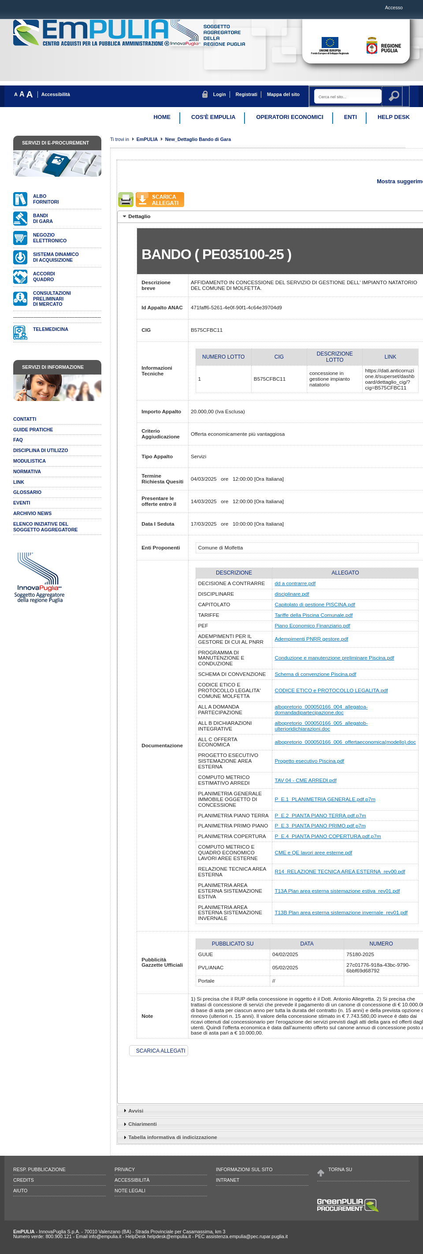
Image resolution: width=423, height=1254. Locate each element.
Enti (350, 117)
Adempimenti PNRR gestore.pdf (311, 639)
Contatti (24, 419)
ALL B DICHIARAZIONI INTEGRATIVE (225, 725)
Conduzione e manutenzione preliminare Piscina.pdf (334, 657)
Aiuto (20, 1190)
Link (18, 482)
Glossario (27, 492)
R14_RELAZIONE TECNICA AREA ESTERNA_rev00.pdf (340, 871)
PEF (203, 625)
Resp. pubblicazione (39, 1169)
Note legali (130, 1190)
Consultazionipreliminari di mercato (52, 298)
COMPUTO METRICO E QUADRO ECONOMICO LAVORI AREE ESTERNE (228, 852)
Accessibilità (55, 94)
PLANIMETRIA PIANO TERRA (233, 815)
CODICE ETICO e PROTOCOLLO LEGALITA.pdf (331, 690)
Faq (18, 439)
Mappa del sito (283, 94)
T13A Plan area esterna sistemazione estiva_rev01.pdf (337, 891)
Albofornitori (46, 198)
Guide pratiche (33, 429)
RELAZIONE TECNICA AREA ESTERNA (232, 871)
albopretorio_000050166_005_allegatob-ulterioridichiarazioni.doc (321, 725)
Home (162, 117)
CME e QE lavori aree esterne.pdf (313, 852)
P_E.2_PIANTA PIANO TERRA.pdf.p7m (320, 815)
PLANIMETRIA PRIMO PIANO (233, 825)
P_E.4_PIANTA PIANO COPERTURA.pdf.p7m (328, 836)
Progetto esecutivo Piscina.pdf (309, 761)
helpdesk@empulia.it (169, 1236)
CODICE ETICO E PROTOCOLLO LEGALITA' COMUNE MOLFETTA (229, 690)
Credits (23, 1180)
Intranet (227, 1180)
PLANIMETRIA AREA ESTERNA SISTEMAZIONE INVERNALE (230, 912)
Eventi (21, 502)
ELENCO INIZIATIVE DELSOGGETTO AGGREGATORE (45, 526)
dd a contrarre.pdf (295, 583)
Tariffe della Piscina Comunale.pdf (313, 615)
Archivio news (32, 513)
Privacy (125, 1169)
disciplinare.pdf (292, 594)
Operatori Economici (289, 117)
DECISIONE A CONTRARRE (231, 583)
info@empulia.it (105, 1236)
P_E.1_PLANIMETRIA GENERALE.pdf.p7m (325, 799)
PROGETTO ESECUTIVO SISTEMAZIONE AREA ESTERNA (228, 760)
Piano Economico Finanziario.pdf (312, 625)
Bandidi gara (43, 218)
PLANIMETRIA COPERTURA (232, 836)
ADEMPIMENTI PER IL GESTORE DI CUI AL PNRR (230, 639)
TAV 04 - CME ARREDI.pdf (305, 780)
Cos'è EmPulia (213, 117)
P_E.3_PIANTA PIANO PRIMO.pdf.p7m (320, 825)
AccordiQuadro (44, 276)
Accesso (394, 7)
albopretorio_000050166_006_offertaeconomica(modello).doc (345, 742)
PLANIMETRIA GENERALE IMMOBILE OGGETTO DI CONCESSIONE (230, 799)
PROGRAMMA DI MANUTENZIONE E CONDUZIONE (221, 658)
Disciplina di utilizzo (40, 450)
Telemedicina (50, 329)
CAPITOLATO (214, 604)
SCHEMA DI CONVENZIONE (232, 674)
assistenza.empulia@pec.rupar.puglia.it (247, 1236)
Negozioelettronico (50, 237)
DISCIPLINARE (216, 594)
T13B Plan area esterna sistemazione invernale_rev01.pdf (341, 912)
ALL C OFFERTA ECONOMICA (217, 742)
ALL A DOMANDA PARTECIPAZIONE (220, 709)
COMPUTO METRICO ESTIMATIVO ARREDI (224, 780)
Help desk (394, 117)
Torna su (340, 1169)
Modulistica (29, 461)
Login (219, 94)
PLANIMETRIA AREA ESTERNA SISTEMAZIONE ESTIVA (230, 890)
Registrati (246, 94)
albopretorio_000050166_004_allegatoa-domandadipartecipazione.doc (321, 709)
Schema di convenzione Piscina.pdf (315, 674)
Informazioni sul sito (244, 1169)
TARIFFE (208, 615)
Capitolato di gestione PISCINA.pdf (315, 604)
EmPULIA (148, 139)
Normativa (27, 471)
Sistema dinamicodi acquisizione (56, 257)
